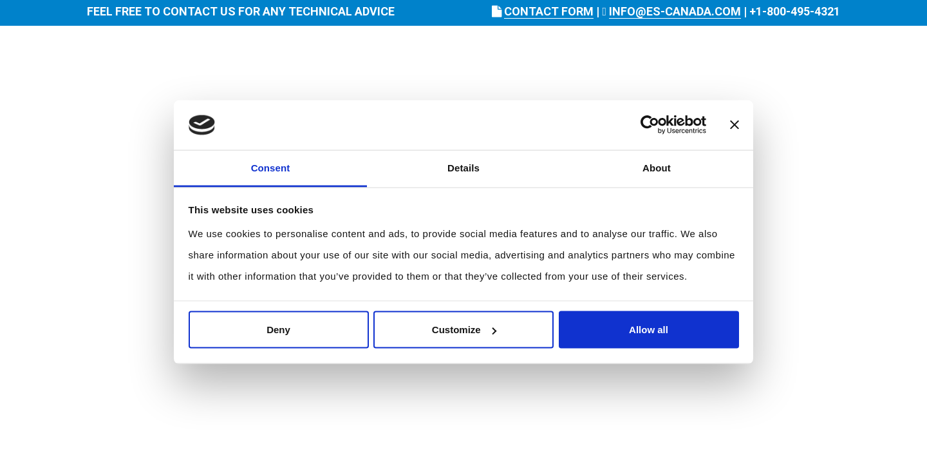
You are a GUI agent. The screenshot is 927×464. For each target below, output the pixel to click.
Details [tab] (463, 167)
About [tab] (656, 167)
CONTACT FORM (549, 11)
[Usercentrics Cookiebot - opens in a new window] (650, 125)
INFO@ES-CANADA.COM (675, 11)
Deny (278, 329)
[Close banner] (734, 125)
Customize (464, 329)
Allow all (648, 329)
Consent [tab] (270, 167)
